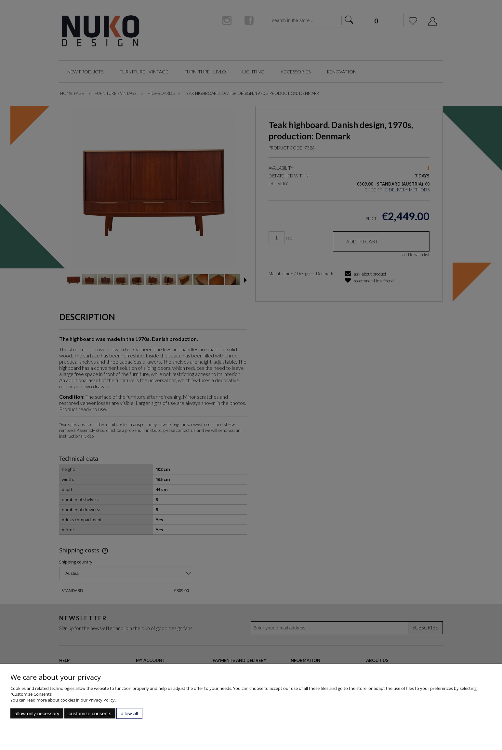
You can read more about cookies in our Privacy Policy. (63, 700)
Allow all (129, 713)
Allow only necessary (37, 713)
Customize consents (90, 713)
